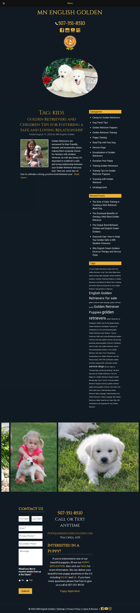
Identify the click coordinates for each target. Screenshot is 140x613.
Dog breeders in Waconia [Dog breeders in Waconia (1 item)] (104, 289)
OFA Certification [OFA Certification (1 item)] (107, 360)
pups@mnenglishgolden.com (70, 533)
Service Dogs (99, 147)
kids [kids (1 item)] (97, 353)
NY (62, 577)
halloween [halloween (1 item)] (117, 343)
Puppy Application (70, 591)
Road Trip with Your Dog (104, 142)
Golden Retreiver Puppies (105, 127)
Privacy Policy (73, 609)
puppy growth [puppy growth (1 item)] (100, 363)
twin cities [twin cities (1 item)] (113, 387)
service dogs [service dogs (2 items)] (96, 366)
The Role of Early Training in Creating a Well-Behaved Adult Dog (105, 205)
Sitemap (61, 609)
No (23, 580)
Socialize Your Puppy (102, 160)
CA (74, 577)
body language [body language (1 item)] (104, 276)
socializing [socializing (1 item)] (102, 370)
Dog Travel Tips (100, 122)
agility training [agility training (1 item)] (94, 276)
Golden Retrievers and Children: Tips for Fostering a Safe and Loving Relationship (51, 125)
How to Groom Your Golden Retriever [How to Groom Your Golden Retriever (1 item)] (101, 346)
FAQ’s (84, 566)
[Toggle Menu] (4, 3)
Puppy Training (99, 137)
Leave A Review (90, 609)
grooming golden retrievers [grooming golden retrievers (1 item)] (105, 343)
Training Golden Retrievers (105, 165)
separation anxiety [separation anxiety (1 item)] (111, 363)
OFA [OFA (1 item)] (100, 360)
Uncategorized (99, 187)
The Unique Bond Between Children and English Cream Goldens (105, 228)
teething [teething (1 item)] (109, 370)
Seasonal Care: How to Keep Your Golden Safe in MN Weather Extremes (106, 240)
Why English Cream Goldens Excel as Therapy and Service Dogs (106, 251)
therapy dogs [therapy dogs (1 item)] (93, 380)
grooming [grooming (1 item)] (92, 343)
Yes (30, 580)
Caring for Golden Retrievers (106, 117)
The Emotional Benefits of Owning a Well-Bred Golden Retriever (105, 216)
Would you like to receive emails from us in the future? (30, 572)
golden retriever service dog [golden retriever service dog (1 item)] (111, 340)
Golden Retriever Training (104, 132)
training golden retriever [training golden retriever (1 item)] (102, 387)
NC (66, 577)
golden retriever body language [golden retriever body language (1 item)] (99, 302)
